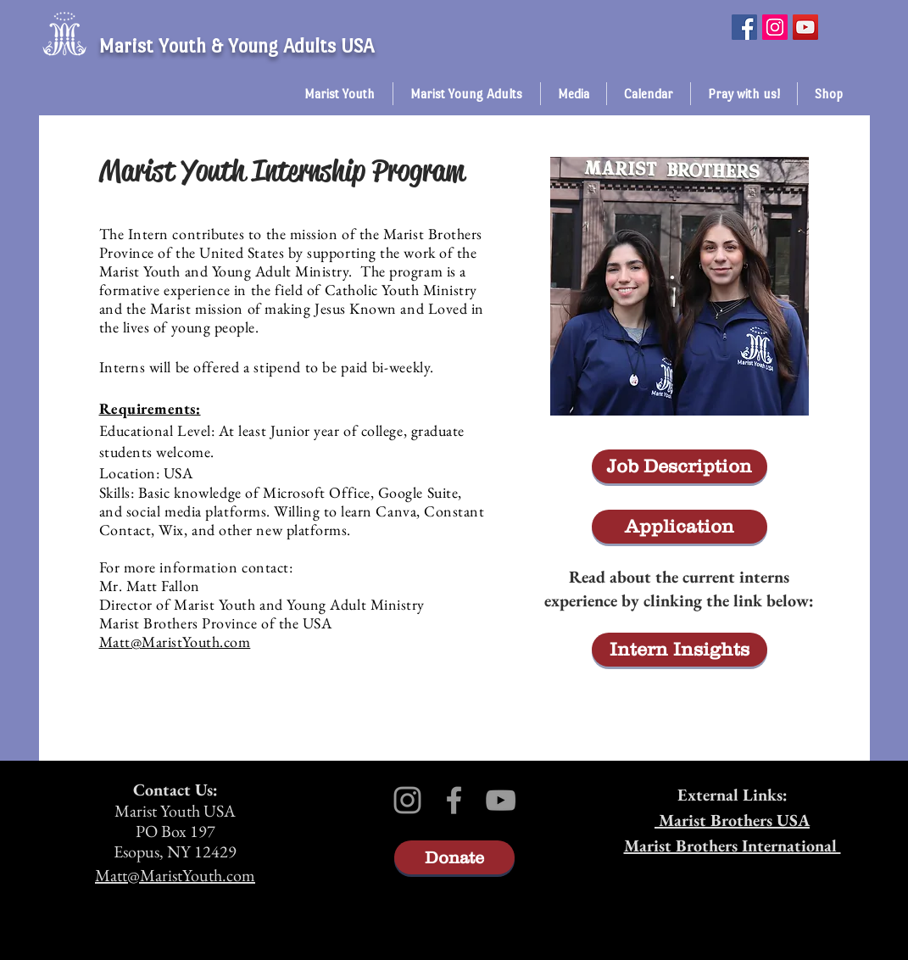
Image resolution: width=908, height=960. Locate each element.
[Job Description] (679, 466)
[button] (340, 93)
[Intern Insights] (679, 650)
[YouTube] (805, 27)
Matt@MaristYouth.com (175, 641)
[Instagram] (775, 27)
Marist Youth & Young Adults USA (236, 46)
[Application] (679, 527)
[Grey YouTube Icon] (500, 800)
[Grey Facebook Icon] (454, 800)
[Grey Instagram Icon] (407, 800)
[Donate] (454, 857)
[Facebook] (744, 27)
